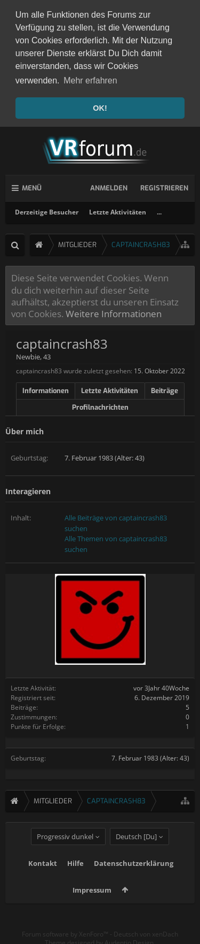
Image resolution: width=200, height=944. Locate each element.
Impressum (92, 904)
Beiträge (164, 388)
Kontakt (42, 877)
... (159, 209)
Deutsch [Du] (136, 851)
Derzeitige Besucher (46, 209)
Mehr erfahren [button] (90, 80)
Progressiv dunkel (65, 851)
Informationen (45, 388)
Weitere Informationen (114, 311)
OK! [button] (100, 108)
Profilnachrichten (100, 405)
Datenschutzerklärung (133, 877)
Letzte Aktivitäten (117, 209)
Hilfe (75, 877)
